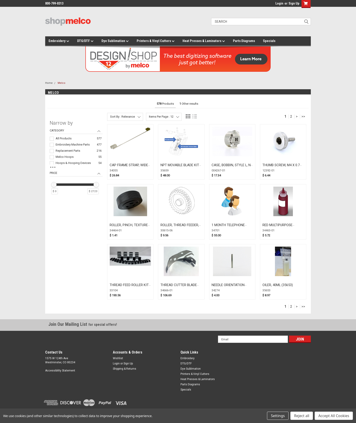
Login (279, 3)
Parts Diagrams (244, 41)
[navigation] (76, 159)
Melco (61, 83)
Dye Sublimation (115, 41)
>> (303, 116)
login (274, 4)
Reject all (301, 415)
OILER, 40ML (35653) (277, 285)
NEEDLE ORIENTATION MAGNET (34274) (228, 287)
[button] (305, 4)
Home (49, 83)
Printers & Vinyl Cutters (156, 41)
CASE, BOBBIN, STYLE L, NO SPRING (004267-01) (232, 167)
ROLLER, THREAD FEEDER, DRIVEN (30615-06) (180, 227)
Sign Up (294, 3)
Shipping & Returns (124, 368)
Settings (278, 415)
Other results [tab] (188, 103)
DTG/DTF (85, 41)
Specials (269, 41)
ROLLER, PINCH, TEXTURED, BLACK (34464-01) (130, 227)
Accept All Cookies (333, 415)
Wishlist (118, 358)
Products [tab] (165, 103)
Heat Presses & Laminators (204, 41)
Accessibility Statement (60, 370)
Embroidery (59, 41)
